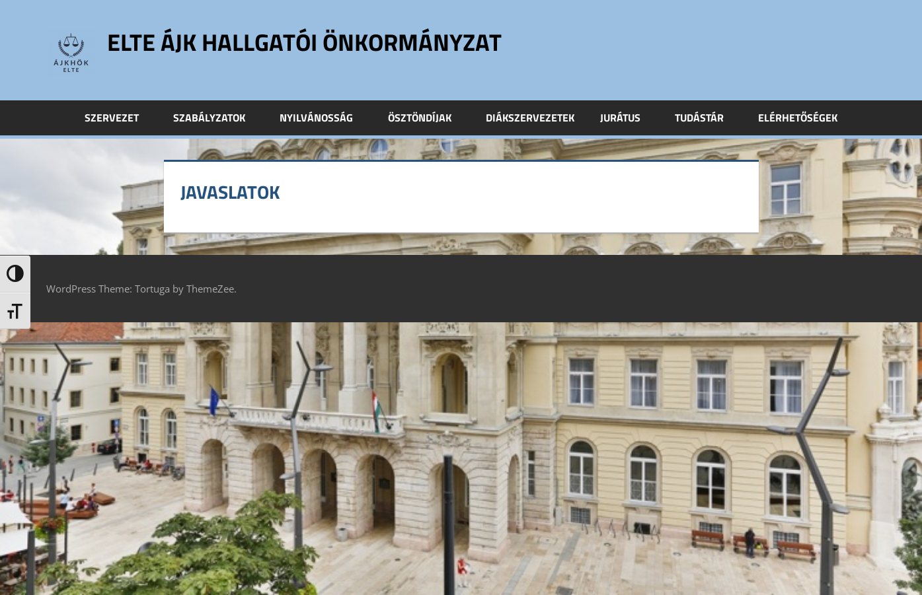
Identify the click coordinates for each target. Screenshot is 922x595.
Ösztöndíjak (427, 117)
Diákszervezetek (530, 117)
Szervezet (119, 117)
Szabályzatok (216, 117)
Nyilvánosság (323, 117)
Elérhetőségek (797, 117)
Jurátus (627, 117)
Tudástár (706, 117)
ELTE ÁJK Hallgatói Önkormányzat (304, 42)
